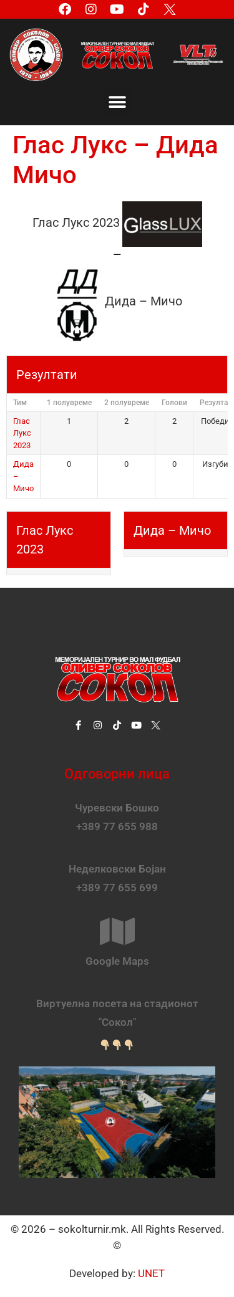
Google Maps (117, 961)
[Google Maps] (117, 931)
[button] (117, 102)
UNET (151, 1273)
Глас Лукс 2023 (22, 433)
